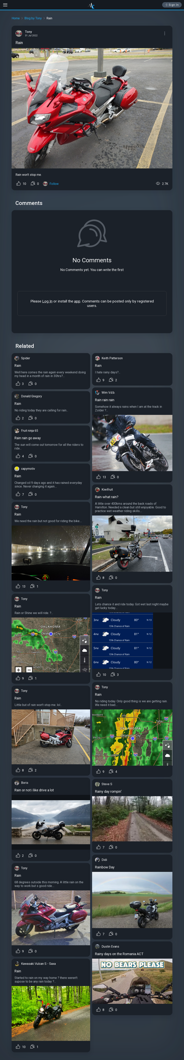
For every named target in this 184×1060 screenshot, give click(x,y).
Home (16, 18)
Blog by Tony (33, 18)
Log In (47, 301)
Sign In (172, 4)
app (77, 301)
